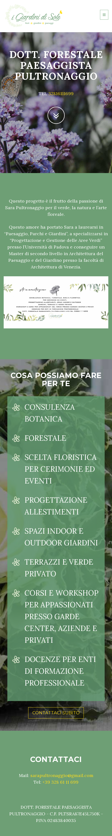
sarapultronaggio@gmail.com (61, 775)
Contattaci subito (56, 713)
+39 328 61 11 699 (60, 782)
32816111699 (61, 93)
